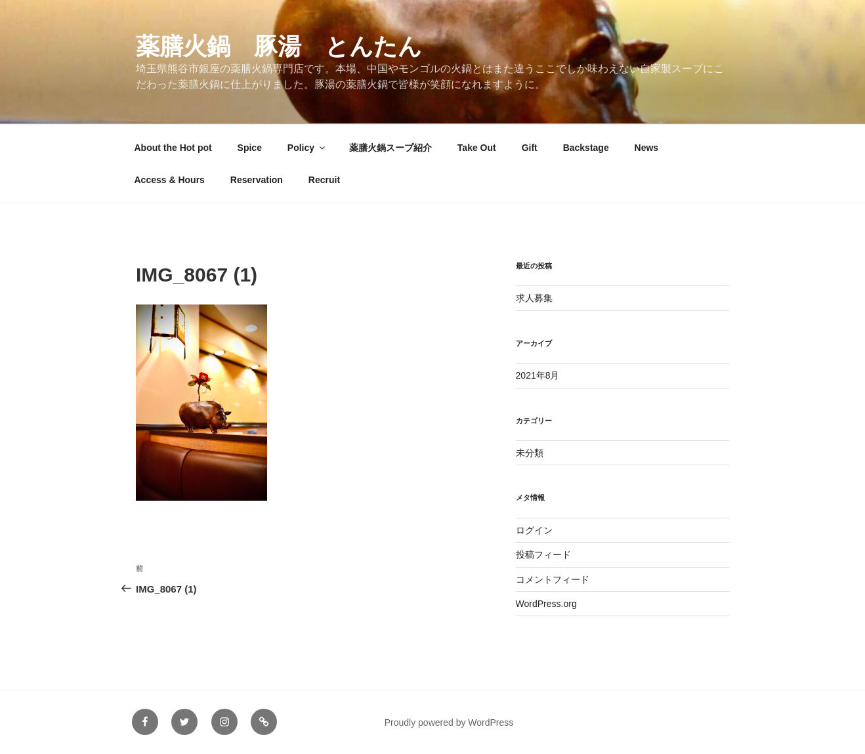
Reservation (256, 180)
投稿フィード (543, 554)
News (647, 147)
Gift (530, 147)
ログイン (534, 530)
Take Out (476, 147)
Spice (250, 147)
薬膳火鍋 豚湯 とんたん (279, 46)
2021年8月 (538, 375)
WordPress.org (546, 603)
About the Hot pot (173, 147)
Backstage (586, 147)
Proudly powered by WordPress (449, 722)
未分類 (529, 453)
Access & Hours (170, 180)
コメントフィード (552, 579)
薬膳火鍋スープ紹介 (390, 147)
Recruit (324, 180)
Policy (307, 147)
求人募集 (534, 298)
